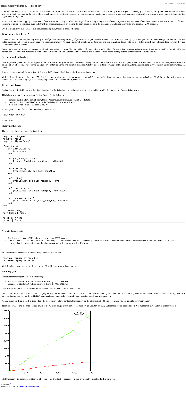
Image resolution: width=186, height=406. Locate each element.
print (37, 403)
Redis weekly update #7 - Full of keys (22, 5)
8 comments (29, 403)
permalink (20, 403)
